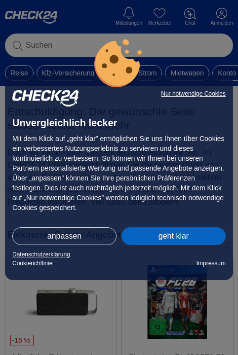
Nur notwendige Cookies (193, 93)
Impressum (211, 263)
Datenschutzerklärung (41, 254)
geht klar (174, 236)
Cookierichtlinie (32, 263)
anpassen (64, 236)
